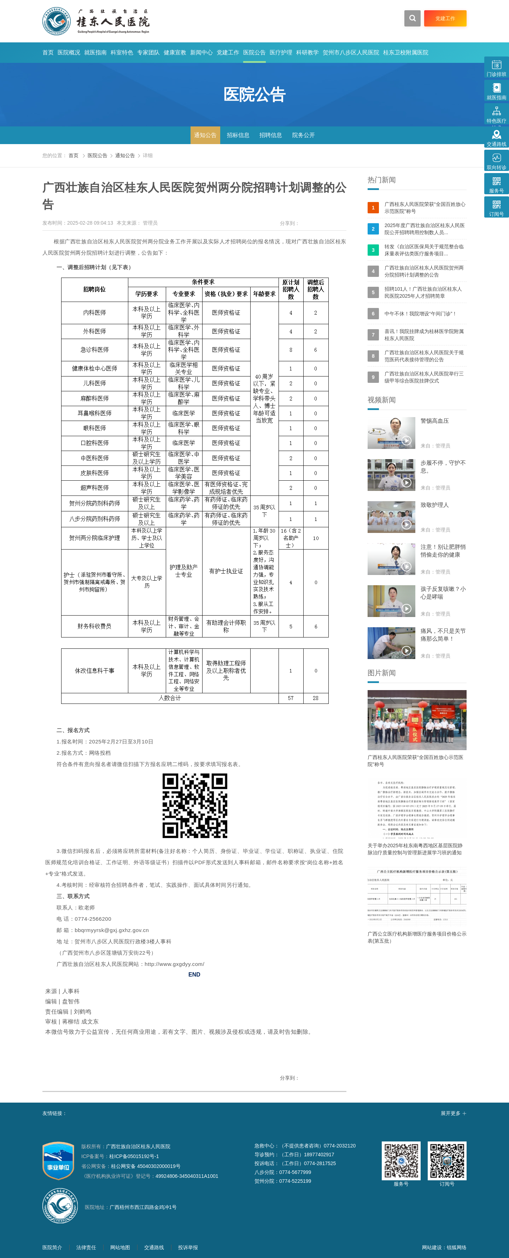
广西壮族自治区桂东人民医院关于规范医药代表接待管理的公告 (416, 356)
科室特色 (122, 52)
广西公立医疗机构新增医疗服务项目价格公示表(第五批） (417, 937)
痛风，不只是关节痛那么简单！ (443, 635)
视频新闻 (382, 399)
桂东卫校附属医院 (405, 52)
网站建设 (432, 1247)
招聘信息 (270, 135)
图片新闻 (382, 672)
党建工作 (228, 52)
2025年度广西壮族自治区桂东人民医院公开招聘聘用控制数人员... (416, 228)
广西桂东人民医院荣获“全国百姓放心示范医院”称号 (417, 207)
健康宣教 (175, 52)
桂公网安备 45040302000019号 (131, 1166)
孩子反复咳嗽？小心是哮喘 (443, 593)
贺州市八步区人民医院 (351, 52)
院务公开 (303, 135)
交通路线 (154, 1247)
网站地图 (120, 1247)
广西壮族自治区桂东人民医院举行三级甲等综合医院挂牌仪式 (416, 377)
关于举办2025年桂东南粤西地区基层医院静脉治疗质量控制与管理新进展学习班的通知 (415, 849)
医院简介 (52, 1247)
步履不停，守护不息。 (443, 467)
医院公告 (254, 52)
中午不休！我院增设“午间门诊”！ (412, 313)
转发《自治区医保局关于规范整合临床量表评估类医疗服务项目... (416, 250)
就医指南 (95, 52)
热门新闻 (382, 179)
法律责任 (86, 1247)
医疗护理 (281, 52)
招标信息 (238, 135)
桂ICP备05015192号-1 (134, 1156)
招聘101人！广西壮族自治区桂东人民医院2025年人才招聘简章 (415, 292)
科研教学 (307, 52)
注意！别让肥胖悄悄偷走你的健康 (443, 551)
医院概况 (69, 52)
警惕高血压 (435, 421)
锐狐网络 (457, 1247)
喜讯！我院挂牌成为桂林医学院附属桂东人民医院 (416, 334)
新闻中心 (201, 52)
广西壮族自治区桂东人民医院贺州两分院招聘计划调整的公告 (416, 271)
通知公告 (205, 135)
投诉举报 (188, 1247)
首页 (48, 52)
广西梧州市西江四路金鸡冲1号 (143, 1207)
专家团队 (148, 52)
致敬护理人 (435, 505)
